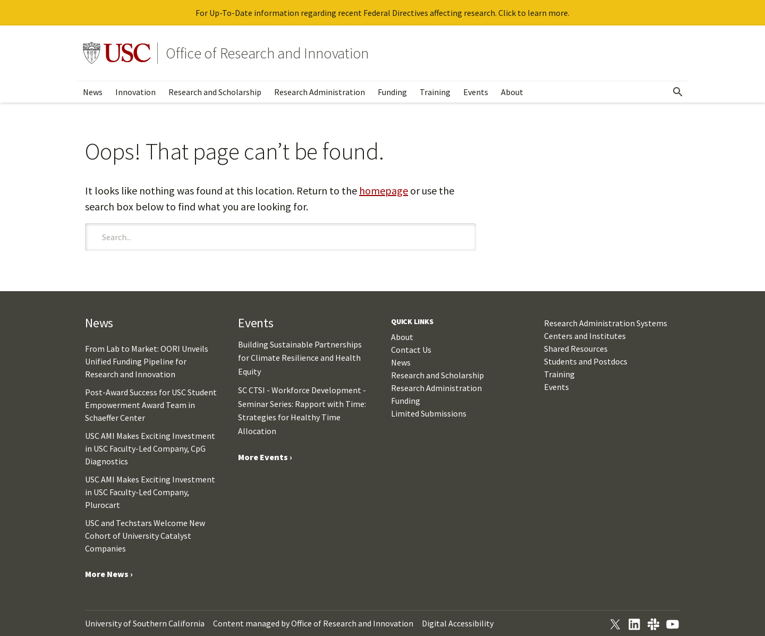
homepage (383, 190)
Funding (392, 92)
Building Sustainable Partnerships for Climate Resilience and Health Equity (300, 358)
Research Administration (319, 92)
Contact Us (411, 349)
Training (435, 92)
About (512, 92)
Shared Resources (576, 348)
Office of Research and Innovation (267, 53)
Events (475, 92)
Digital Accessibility (458, 623)
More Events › (265, 457)
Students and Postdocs (585, 361)
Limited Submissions (428, 413)
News (93, 92)
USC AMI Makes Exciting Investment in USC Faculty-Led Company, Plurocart (150, 492)
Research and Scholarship (214, 92)
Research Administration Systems (605, 323)
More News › (109, 574)
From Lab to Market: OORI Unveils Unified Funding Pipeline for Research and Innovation (146, 361)
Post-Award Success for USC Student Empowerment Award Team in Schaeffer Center (151, 405)
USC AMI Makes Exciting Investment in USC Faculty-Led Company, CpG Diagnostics (150, 448)
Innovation (135, 92)
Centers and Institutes (585, 335)
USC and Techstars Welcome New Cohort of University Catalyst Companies (145, 536)
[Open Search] (677, 92)
